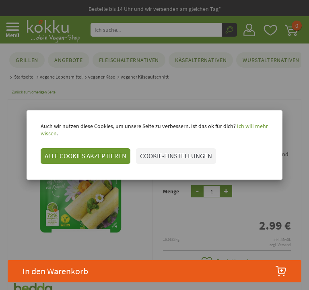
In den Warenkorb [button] (155, 271)
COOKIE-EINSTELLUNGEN (167, 152)
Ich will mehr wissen (251, 129)
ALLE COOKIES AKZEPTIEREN (76, 152)
